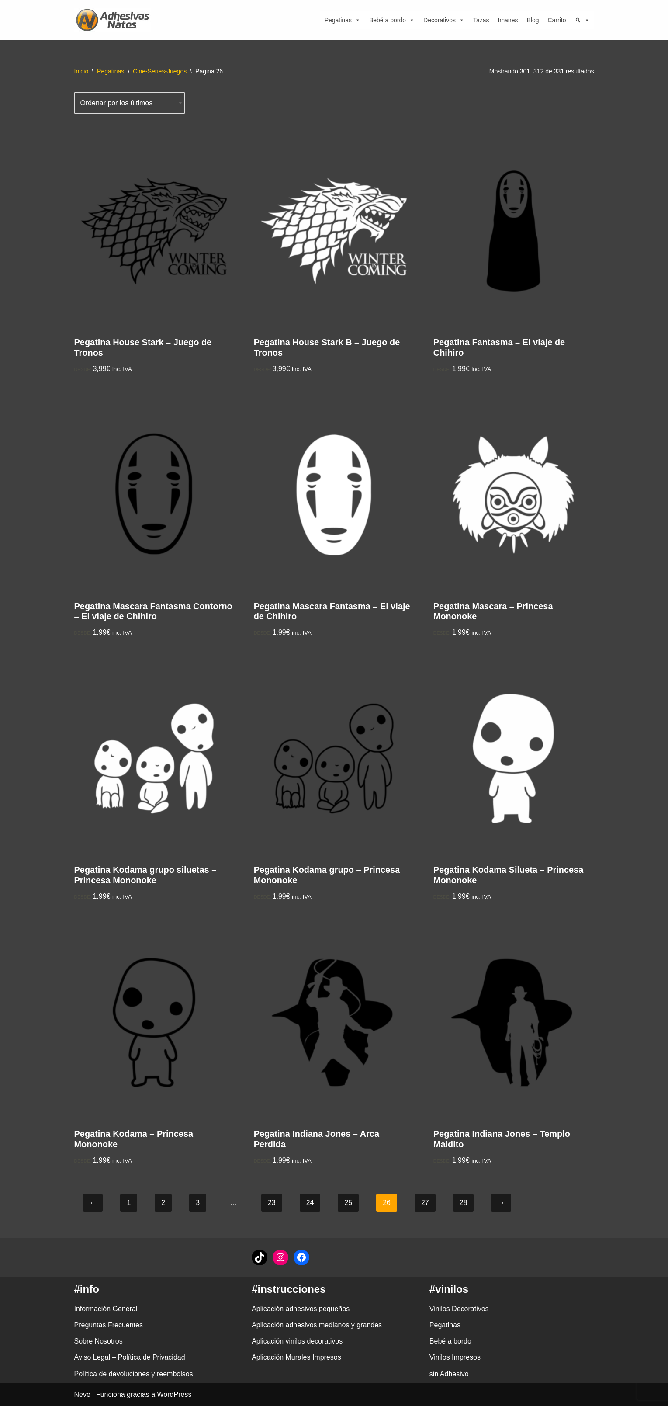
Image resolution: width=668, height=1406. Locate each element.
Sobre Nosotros (98, 1342)
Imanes (508, 20)
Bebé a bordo (392, 20)
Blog (532, 20)
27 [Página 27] (425, 1203)
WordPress (174, 1395)
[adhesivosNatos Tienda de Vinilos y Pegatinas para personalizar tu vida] (115, 20)
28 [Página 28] (463, 1203)
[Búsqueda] (582, 20)
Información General (106, 1309)
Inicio (81, 71)
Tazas (481, 20)
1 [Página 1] (129, 1203)
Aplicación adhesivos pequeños (301, 1309)
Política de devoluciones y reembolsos (133, 1374)
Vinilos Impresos (455, 1358)
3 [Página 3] (198, 1203)
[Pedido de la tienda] (129, 103)
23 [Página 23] (272, 1203)
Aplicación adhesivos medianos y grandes (317, 1326)
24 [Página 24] (310, 1203)
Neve (82, 1395)
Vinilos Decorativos (459, 1309)
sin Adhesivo (449, 1374)
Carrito (556, 20)
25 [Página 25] (349, 1203)
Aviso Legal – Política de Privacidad (129, 1358)
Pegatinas (342, 20)
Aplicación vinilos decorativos (297, 1342)
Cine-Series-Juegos (160, 71)
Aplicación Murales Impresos (296, 1358)
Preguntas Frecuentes (108, 1326)
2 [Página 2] (163, 1203)
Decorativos (443, 20)
